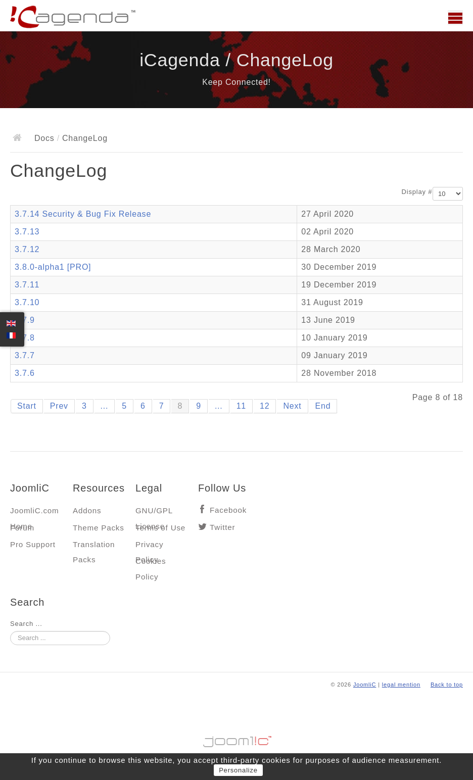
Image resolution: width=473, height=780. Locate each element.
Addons (87, 510)
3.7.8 (25, 337)
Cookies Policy (150, 563)
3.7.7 (25, 355)
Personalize (238, 770)
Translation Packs (94, 547)
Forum (22, 527)
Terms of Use (160, 527)
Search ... (26, 623)
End (323, 406)
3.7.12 (27, 249)
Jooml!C (236, 739)
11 (241, 406)
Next (292, 406)
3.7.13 (27, 231)
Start (26, 406)
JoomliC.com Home (34, 513)
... (105, 406)
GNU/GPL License (153, 513)
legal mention (401, 684)
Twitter (222, 527)
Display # (417, 192)
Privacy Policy (149, 547)
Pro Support (33, 544)
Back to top (447, 684)
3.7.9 (25, 320)
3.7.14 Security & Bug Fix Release (83, 214)
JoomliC (364, 684)
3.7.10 (27, 302)
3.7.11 (27, 284)
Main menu (455, 17)
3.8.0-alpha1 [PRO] (53, 267)
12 (264, 406)
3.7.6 (25, 373)
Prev (59, 406)
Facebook (228, 510)
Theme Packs (98, 527)
